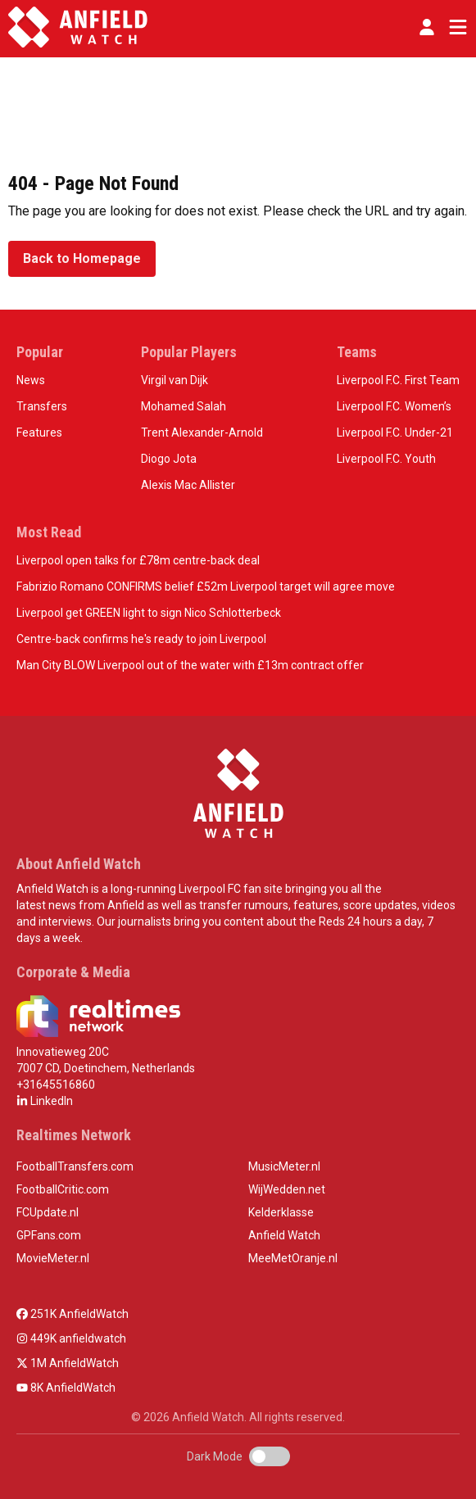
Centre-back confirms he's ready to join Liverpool (141, 638)
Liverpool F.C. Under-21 (395, 432)
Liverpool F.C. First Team (398, 380)
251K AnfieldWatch (72, 1313)
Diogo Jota (169, 458)
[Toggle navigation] (455, 27)
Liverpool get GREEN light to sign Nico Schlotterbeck (148, 612)
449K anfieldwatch (71, 1338)
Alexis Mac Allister (188, 484)
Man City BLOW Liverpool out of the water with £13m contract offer (190, 665)
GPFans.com (48, 1235)
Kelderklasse (281, 1212)
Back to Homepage (82, 258)
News (30, 380)
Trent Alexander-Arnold (202, 432)
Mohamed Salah (183, 406)
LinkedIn (44, 1100)
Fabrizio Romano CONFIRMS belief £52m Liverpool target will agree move (205, 586)
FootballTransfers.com (75, 1166)
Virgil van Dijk (174, 380)
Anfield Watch (284, 1235)
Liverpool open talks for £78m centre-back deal (138, 560)
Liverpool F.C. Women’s (394, 406)
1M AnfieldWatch (67, 1363)
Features (39, 432)
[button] (427, 27)
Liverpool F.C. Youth (386, 458)
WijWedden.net (286, 1189)
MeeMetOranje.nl (293, 1258)
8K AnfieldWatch (66, 1387)
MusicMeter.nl (284, 1166)
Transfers (41, 406)
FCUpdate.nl (47, 1212)
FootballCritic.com (62, 1189)
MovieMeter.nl (52, 1258)
